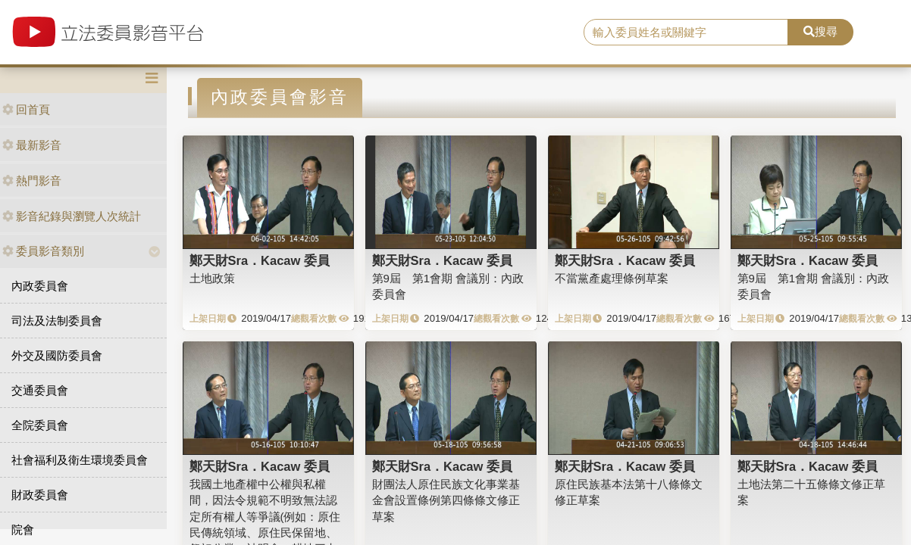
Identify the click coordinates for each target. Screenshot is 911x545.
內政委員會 (39, 285)
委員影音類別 (43, 250)
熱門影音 (31, 180)
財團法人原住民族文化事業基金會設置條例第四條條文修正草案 (446, 500)
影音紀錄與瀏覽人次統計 (71, 216)
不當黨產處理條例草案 (611, 278)
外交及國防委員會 (56, 355)
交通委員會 (39, 390)
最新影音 (31, 145)
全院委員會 (39, 425)
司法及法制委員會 (56, 320)
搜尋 (820, 31)
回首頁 (26, 109)
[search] (686, 32)
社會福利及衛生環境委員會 (79, 459)
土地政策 (212, 278)
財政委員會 (39, 494)
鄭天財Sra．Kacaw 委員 (259, 260)
